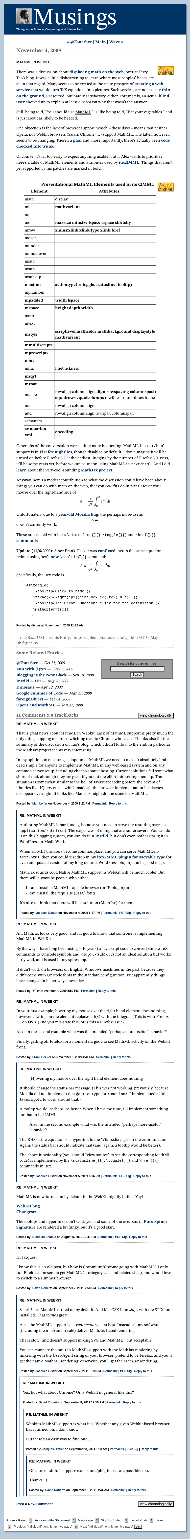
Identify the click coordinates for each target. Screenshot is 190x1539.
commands (27, 542)
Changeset (26, 1216)
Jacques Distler (47, 916)
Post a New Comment (34, 1508)
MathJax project (96, 471)
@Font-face (27, 665)
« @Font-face (79, 42)
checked (24, 146)
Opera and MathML (35, 707)
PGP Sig (125, 916)
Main (100, 42)
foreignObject (29, 701)
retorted (56, 96)
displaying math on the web (97, 72)
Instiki (98, 839)
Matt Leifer (40, 805)
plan (77, 140)
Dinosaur (25, 689)
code (165, 140)
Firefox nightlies (56, 453)
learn (21, 471)
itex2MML (129, 162)
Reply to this (118, 805)
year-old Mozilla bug (78, 515)
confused (107, 552)
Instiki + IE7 (28, 683)
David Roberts (42, 1292)
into (37, 146)
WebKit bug (28, 1210)
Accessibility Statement (52, 1524)
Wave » (116, 42)
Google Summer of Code (39, 695)
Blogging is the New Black (41, 677)
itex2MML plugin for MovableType (131, 860)
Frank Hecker (41, 1060)
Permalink (99, 805)
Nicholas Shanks (44, 1241)
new (54, 559)
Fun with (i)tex (31, 671)
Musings (75, 18)
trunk (48, 146)
